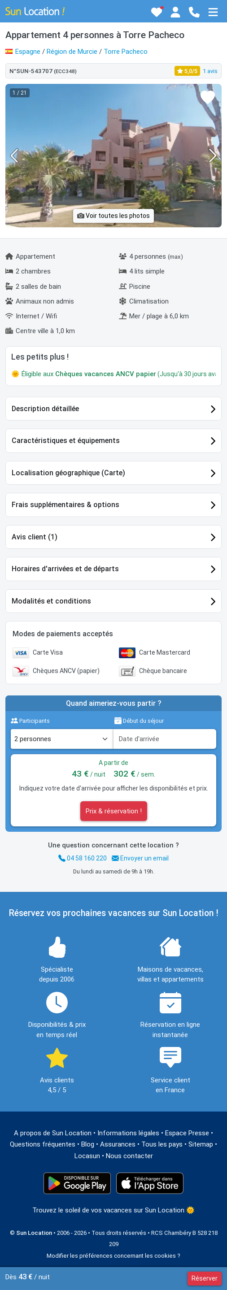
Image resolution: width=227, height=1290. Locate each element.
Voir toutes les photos (113, 215)
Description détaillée (45, 408)
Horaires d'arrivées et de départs (65, 569)
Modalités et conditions (51, 601)
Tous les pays (162, 1144)
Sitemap (200, 1144)
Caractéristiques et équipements (66, 440)
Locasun (87, 1156)
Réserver (205, 1278)
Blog (87, 1144)
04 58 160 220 (82, 858)
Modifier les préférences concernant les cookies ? (113, 1255)
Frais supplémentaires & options (65, 504)
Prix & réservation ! (114, 811)
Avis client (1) (34, 537)
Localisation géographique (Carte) (68, 473)
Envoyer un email (140, 858)
